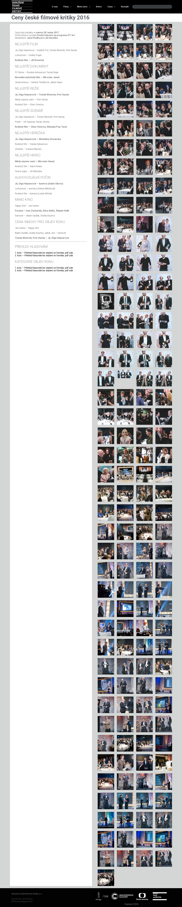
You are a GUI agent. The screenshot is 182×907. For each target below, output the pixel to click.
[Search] (167, 7)
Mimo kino (83, 6)
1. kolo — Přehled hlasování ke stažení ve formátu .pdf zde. (44, 252)
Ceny (111, 6)
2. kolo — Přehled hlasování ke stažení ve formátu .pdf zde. (44, 255)
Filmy (67, 6)
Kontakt (125, 6)
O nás (55, 6)
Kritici (99, 6)
